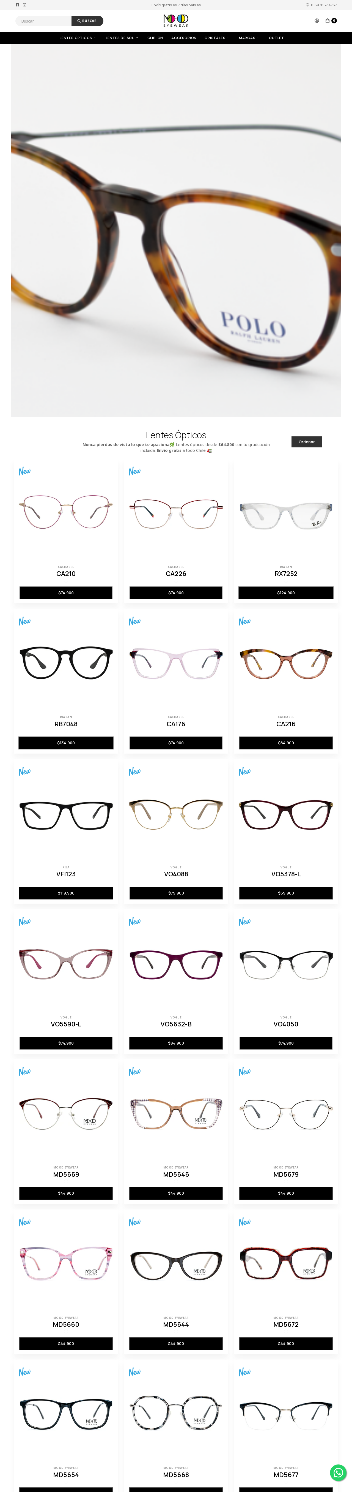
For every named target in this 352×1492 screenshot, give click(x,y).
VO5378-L (286, 873)
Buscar (87, 20)
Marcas (250, 38)
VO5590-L (66, 1024)
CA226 (176, 573)
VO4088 (176, 873)
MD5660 (66, 1324)
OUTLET (276, 38)
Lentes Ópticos (79, 38)
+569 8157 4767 (321, 4)
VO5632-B (176, 1024)
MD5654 (66, 1474)
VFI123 (66, 873)
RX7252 (286, 573)
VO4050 (286, 1024)
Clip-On (155, 38)
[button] (317, 21)
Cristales (218, 38)
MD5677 (286, 1474)
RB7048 (66, 723)
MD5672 (286, 1324)
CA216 (286, 723)
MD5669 (66, 1174)
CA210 (66, 573)
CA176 (176, 723)
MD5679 (286, 1174)
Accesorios (183, 38)
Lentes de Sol (122, 38)
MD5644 (176, 1324)
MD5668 (176, 1474)
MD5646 (176, 1174)
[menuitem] (83, 38)
